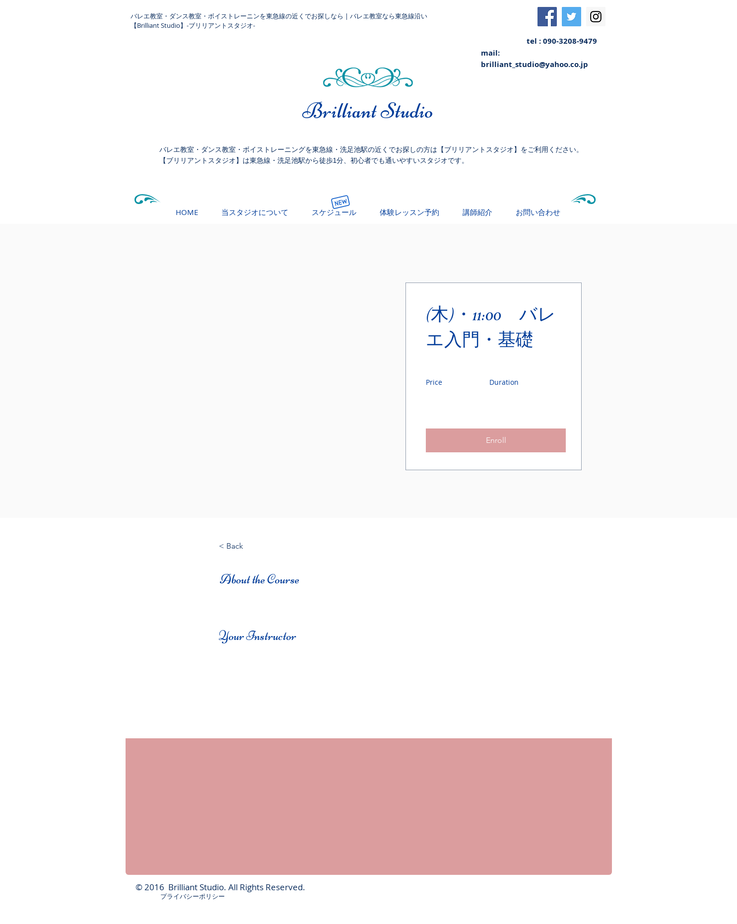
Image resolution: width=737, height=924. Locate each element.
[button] (496, 440)
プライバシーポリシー (192, 896)
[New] (340, 202)
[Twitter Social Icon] (571, 16)
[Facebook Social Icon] (547, 16)
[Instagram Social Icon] (595, 16)
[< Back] (246, 546)
